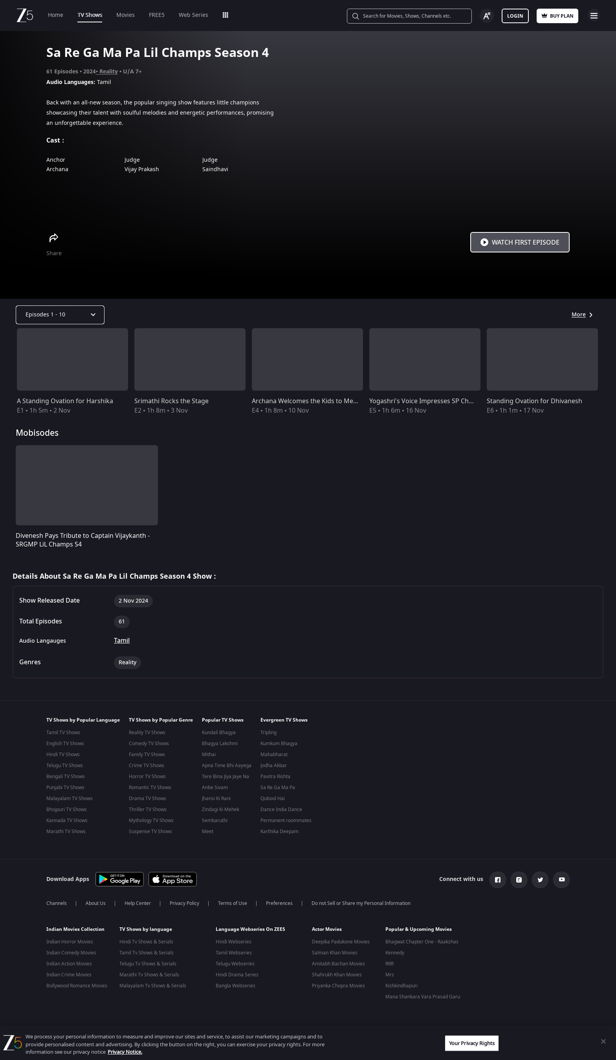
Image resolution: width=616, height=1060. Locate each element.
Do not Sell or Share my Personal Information (361, 901)
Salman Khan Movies (335, 951)
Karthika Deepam (279, 831)
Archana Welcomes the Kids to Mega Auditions (321, 401)
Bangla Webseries (235, 984)
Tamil (122, 640)
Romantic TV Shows (150, 787)
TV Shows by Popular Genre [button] (161, 720)
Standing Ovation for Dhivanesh (534, 401)
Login (515, 16)
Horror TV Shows (147, 776)
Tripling (268, 732)
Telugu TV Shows (64, 765)
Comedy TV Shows (149, 743)
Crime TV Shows (146, 765)
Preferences (279, 901)
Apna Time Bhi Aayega (226, 765)
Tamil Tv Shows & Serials (146, 951)
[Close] (603, 1041)
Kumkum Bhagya (278, 743)
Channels (56, 901)
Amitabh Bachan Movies (338, 962)
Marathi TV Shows (66, 831)
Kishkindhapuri (401, 984)
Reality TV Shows (147, 732)
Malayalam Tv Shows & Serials (152, 984)
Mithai (209, 754)
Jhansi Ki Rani (216, 798)
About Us (96, 901)
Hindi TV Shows (63, 754)
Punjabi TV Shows (65, 787)
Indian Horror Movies (69, 940)
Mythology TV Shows (151, 820)
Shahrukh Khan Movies (337, 973)
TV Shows (89, 15)
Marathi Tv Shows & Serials (149, 973)
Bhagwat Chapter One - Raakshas (421, 940)
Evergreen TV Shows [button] (284, 720)
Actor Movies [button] (327, 927)
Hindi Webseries (233, 940)
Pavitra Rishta (275, 776)
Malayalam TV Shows (69, 798)
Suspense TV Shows (150, 831)
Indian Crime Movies (69, 973)
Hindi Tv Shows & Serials (146, 940)
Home (55, 15)
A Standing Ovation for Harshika (65, 401)
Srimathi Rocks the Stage (171, 401)
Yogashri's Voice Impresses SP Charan (425, 401)
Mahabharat (274, 754)
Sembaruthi (214, 820)
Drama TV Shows (147, 798)
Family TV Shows (147, 754)
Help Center (138, 901)
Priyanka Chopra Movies (338, 984)
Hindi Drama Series (237, 973)
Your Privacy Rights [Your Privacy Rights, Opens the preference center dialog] (472, 1043)
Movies (125, 15)
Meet (207, 831)
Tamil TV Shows (63, 732)
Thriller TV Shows (148, 809)
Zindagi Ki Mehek (220, 809)
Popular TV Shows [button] (223, 720)
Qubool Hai (272, 798)
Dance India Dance (281, 809)
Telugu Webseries (235, 962)
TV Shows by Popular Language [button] (83, 720)
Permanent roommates (286, 820)
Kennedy (394, 951)
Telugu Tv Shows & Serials (147, 962)
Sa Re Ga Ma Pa (277, 787)
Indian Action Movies (69, 962)
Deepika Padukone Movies (341, 940)
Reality (108, 71)
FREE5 (157, 15)
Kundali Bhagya (219, 732)
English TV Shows (65, 743)
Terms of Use (232, 901)
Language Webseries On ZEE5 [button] (250, 927)
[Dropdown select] (60, 315)
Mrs (389, 973)
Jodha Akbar (273, 765)
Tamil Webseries (234, 951)
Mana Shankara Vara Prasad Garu (422, 995)
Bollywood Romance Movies (76, 984)
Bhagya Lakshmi (220, 743)
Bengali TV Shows (65, 776)
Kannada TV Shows (67, 820)
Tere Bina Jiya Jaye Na (225, 776)
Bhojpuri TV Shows (66, 809)
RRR (389, 962)
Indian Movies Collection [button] (75, 927)
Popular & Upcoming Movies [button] (418, 927)
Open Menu (594, 15)
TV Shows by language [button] (145, 927)
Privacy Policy (184, 901)
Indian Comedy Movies (71, 951)
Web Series (193, 15)
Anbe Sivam (215, 787)
